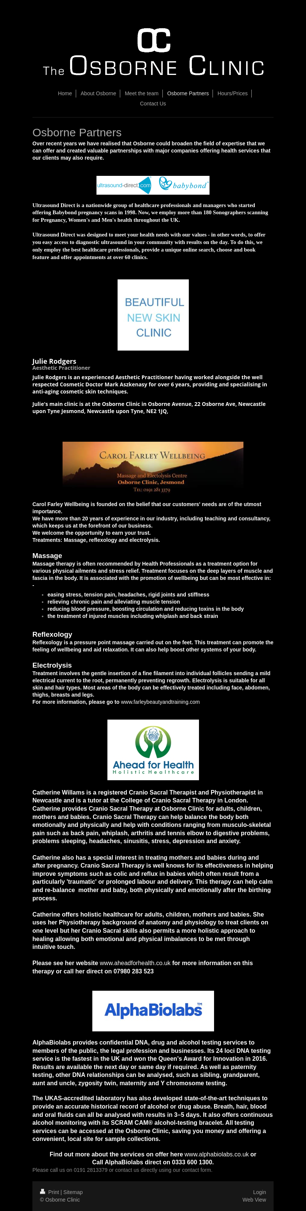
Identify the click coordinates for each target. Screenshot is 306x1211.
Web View (254, 1200)
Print (50, 1192)
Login (259, 1192)
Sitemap (73, 1192)
